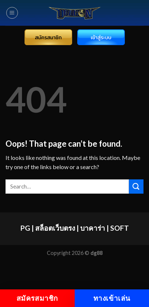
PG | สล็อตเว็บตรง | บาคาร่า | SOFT (75, 228)
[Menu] (12, 13)
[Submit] (136, 186)
